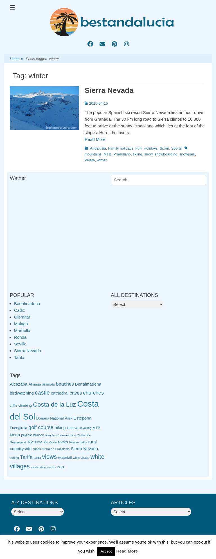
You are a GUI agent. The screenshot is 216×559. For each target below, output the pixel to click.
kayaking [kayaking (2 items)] (85, 428)
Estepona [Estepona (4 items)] (82, 418)
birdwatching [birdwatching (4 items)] (22, 393)
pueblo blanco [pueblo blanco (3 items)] (32, 435)
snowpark (187, 154)
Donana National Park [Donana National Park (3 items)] (54, 418)
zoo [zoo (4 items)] (60, 466)
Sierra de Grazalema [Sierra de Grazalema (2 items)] (55, 449)
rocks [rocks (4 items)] (63, 441)
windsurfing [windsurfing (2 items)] (38, 467)
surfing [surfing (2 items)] (14, 457)
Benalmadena (27, 303)
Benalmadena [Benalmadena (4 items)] (88, 384)
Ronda (20, 337)
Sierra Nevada (109, 90)
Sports (176, 148)
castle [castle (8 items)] (42, 393)
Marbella (22, 330)
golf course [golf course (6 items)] (40, 427)
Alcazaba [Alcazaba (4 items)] (18, 384)
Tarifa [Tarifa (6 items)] (26, 457)
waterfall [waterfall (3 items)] (65, 457)
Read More (95, 139)
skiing (137, 154)
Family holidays (120, 148)
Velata (90, 160)
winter (102, 160)
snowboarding (166, 154)
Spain (164, 148)
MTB (107, 154)
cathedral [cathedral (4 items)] (59, 393)
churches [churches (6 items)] (93, 393)
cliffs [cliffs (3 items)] (13, 405)
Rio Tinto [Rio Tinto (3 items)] (35, 442)
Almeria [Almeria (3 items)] (34, 384)
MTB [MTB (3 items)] (96, 428)
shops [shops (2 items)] (37, 449)
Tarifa (19, 357)
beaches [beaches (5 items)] (65, 384)
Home (16, 59)
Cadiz (19, 310)
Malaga (21, 323)
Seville (20, 344)
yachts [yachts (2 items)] (51, 467)
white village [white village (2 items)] (81, 457)
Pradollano (122, 154)
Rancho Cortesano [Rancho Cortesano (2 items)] (57, 435)
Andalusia (98, 148)
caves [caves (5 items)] (75, 393)
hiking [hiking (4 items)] (60, 427)
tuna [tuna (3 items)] (37, 457)
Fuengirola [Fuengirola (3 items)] (18, 428)
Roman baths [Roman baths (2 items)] (78, 442)
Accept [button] (106, 551)
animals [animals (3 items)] (48, 384)
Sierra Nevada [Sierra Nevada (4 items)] (84, 448)
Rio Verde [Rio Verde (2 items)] (50, 442)
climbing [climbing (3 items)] (25, 405)
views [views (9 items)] (49, 456)
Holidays (151, 148)
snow (148, 154)
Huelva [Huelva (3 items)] (72, 428)
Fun (138, 148)
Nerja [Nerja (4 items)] (15, 434)
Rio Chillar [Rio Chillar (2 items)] (78, 435)
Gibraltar (22, 317)
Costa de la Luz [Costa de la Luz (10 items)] (54, 404)
